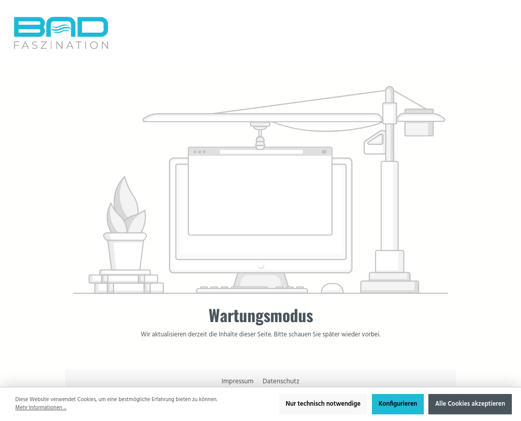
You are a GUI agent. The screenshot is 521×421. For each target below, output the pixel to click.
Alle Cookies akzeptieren (470, 404)
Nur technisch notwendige (323, 404)
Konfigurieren (398, 404)
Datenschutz (281, 381)
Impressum (238, 381)
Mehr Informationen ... (40, 408)
